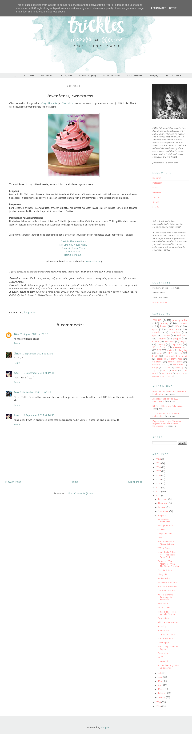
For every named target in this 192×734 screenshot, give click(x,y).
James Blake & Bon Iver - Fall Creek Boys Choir (166, 555)
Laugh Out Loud (164, 533)
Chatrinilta (67, 103)
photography (179, 320)
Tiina (16, 334)
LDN (180, 353)
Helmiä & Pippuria (73, 254)
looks (163, 326)
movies (183, 323)
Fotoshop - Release (167, 582)
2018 (158, 467)
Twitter (156, 197)
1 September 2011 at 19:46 (39, 373)
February (162, 693)
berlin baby (178, 364)
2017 (158, 471)
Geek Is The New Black (73, 241)
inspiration (177, 344)
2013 (158, 487)
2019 (158, 463)
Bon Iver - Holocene (167, 586)
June (16, 373)
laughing (183, 350)
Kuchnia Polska (164, 570)
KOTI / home (46, 75)
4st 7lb (160, 657)
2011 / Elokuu (164, 548)
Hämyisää (162, 574)
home (167, 335)
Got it (172, 8)
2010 (158, 702)
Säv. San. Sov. (73, 251)
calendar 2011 (159, 364)
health (155, 355)
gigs (154, 335)
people (177, 338)
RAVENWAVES (159, 302)
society (170, 350)
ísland (170, 376)
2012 (158, 491)
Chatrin (17, 353)
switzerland (167, 373)
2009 (158, 706)
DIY (170, 353)
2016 (158, 475)
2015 (158, 479)
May (160, 681)
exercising (169, 341)
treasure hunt (180, 347)
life (177, 326)
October (162, 507)
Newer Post (13, 482)
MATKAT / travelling (111, 75)
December (163, 499)
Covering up (163, 642)
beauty (155, 341)
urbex (174, 370)
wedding (179, 367)
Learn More (158, 8)
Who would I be (165, 638)
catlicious (161, 358)
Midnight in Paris (165, 525)
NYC (159, 350)
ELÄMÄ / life (28, 75)
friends (156, 332)
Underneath (162, 661)
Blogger (105, 727)
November (163, 503)
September (163, 511)
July (160, 673)
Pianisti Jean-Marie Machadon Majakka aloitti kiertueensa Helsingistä (166, 423)
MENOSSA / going (87, 75)
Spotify (156, 202)
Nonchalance (93, 261)
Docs (159, 537)
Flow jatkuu (163, 618)
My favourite (163, 578)
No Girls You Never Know (73, 244)
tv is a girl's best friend (175, 355)
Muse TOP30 (163, 607)
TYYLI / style (154, 75)
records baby (174, 361)
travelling (175, 332)
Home (74, 482)
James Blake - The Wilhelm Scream (166, 613)
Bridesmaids (163, 630)
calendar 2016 (158, 376)
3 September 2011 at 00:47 (35, 392)
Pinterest (156, 192)
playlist (183, 341)
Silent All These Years (73, 248)
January (162, 697)
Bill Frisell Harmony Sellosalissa (167, 406)
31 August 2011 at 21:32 (34, 334)
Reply (17, 343)
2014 (158, 483)
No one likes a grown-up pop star (168, 666)
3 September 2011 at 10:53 (39, 415)
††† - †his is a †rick (166, 634)
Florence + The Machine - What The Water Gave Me (168, 564)
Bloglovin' (156, 177)
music (156, 319)
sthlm (165, 370)
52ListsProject (159, 347)
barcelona (180, 373)
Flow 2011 (162, 603)
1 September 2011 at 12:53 (37, 353)
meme (33, 312)
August (161, 515)
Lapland (155, 370)
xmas (159, 353)
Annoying (161, 626)
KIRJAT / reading (134, 75)
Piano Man (162, 653)
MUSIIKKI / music (174, 75)
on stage (156, 361)
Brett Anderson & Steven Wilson (165, 543)
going (155, 329)
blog (26, 312)
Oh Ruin (161, 529)
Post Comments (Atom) (81, 493)
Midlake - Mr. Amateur (168, 622)
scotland (166, 367)
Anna (16, 392)
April (160, 685)
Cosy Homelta (49, 103)
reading (161, 344)
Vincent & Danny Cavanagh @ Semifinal (165, 597)
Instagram (157, 182)
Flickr (154, 187)
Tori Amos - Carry (166, 590)
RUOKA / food (65, 75)
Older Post (135, 482)
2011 (158, 495)
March (161, 689)
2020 (158, 459)
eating (164, 323)
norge (155, 367)
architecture (176, 358)
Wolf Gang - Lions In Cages (167, 648)
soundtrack (173, 329)
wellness (182, 335)
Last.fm (156, 207)
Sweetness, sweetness (163, 520)
